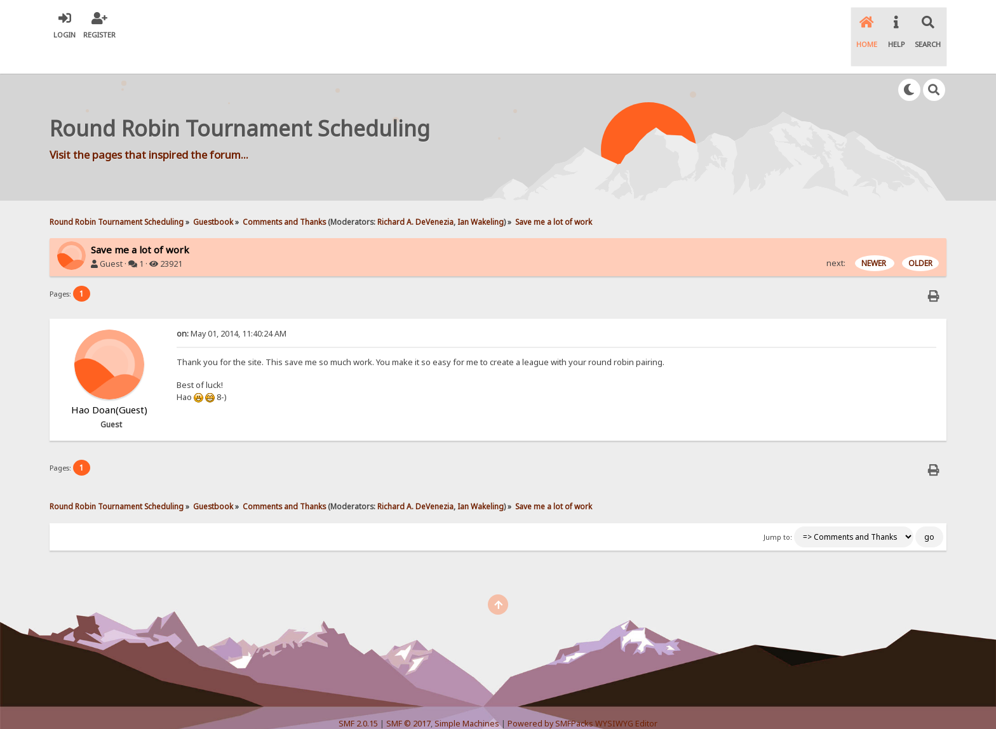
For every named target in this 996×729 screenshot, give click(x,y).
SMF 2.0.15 (358, 697)
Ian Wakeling (480, 195)
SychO (537, 707)
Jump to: (778, 510)
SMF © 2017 (408, 697)
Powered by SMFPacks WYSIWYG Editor (582, 697)
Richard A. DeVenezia (415, 195)
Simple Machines (466, 697)
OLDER (920, 237)
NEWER (874, 237)
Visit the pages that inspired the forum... (149, 128)
